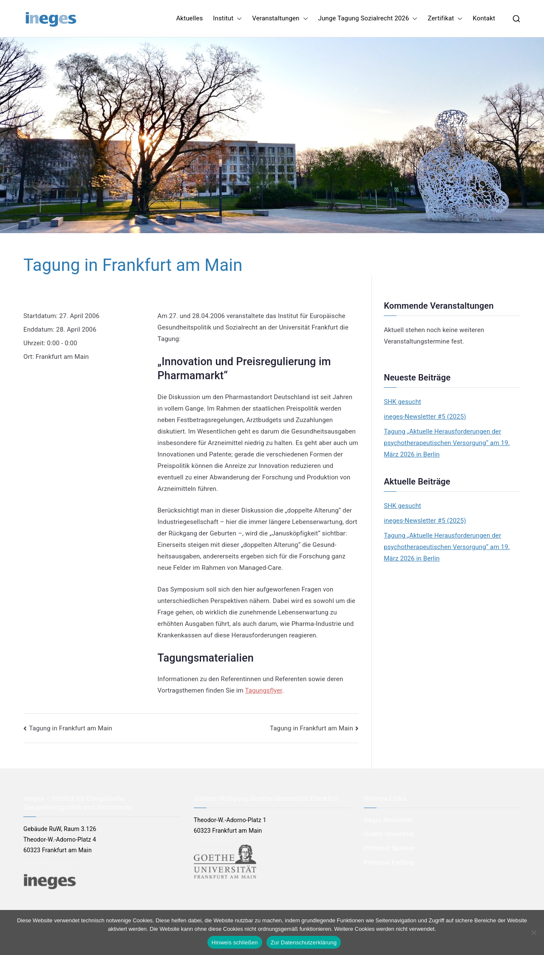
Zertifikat (445, 18)
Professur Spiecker (389, 848)
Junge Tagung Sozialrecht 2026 (368, 18)
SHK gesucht (402, 402)
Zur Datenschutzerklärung (304, 942)
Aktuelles (189, 18)
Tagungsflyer (263, 690)
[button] (237, 18)
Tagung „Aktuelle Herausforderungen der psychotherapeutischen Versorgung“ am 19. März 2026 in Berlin (447, 443)
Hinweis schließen (235, 942)
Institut (227, 18)
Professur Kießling (389, 862)
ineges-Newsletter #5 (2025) (425, 416)
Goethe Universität (389, 834)
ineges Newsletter (388, 820)
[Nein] (533, 932)
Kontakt (484, 18)
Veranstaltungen (280, 18)
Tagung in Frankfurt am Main (70, 728)
